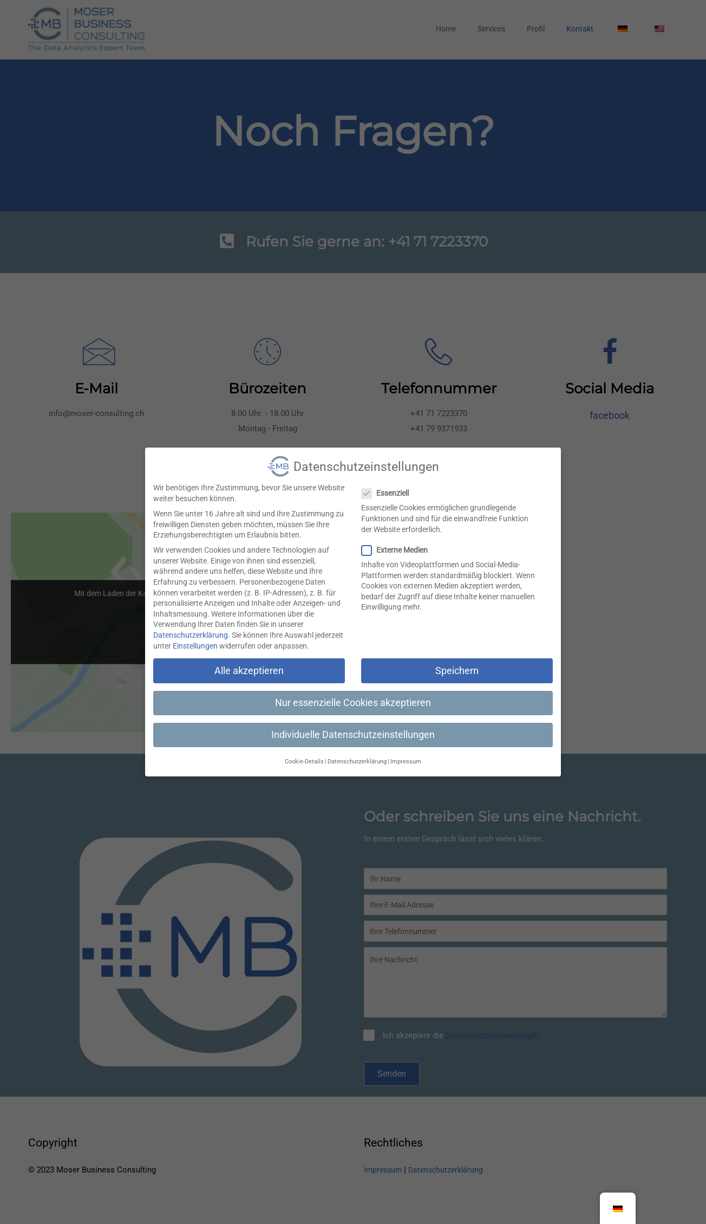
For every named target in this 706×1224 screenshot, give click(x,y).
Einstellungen (195, 637)
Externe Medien (398, 542)
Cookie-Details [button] (304, 753)
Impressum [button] (405, 753)
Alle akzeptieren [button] (249, 662)
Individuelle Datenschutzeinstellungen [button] (353, 726)
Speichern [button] (457, 662)
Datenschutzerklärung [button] (357, 753)
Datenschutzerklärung (190, 627)
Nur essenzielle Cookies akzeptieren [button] (353, 694)
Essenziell (388, 485)
